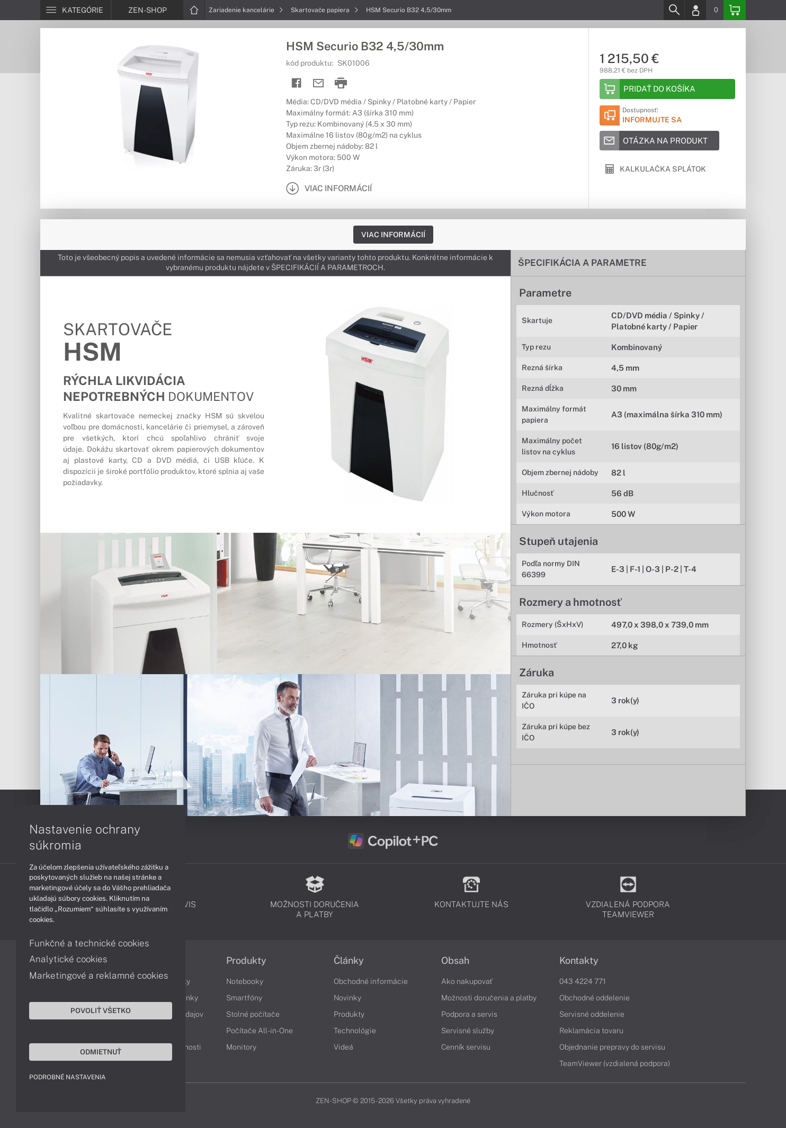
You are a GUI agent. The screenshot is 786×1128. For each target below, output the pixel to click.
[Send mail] (318, 83)
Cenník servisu (465, 1047)
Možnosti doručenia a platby (489, 997)
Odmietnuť (100, 1052)
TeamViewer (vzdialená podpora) (614, 1063)
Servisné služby (467, 1030)
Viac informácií (393, 234)
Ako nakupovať (467, 981)
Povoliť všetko (100, 1010)
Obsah (455, 960)
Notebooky (244, 981)
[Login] (695, 10)
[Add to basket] (667, 89)
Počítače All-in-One (259, 1030)
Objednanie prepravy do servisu (612, 1047)
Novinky (347, 997)
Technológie (355, 1030)
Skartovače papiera (325, 10)
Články (349, 960)
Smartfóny (244, 997)
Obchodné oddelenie (594, 997)
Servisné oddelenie (591, 1014)
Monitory (241, 1047)
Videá (343, 1047)
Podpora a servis (469, 1014)
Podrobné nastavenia (67, 1077)
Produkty (246, 960)
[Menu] (75, 10)
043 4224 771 (582, 981)
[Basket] (735, 10)
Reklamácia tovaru (591, 1030)
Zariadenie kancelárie (246, 10)
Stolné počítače (253, 1014)
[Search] (673, 10)
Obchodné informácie (371, 981)
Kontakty (579, 960)
